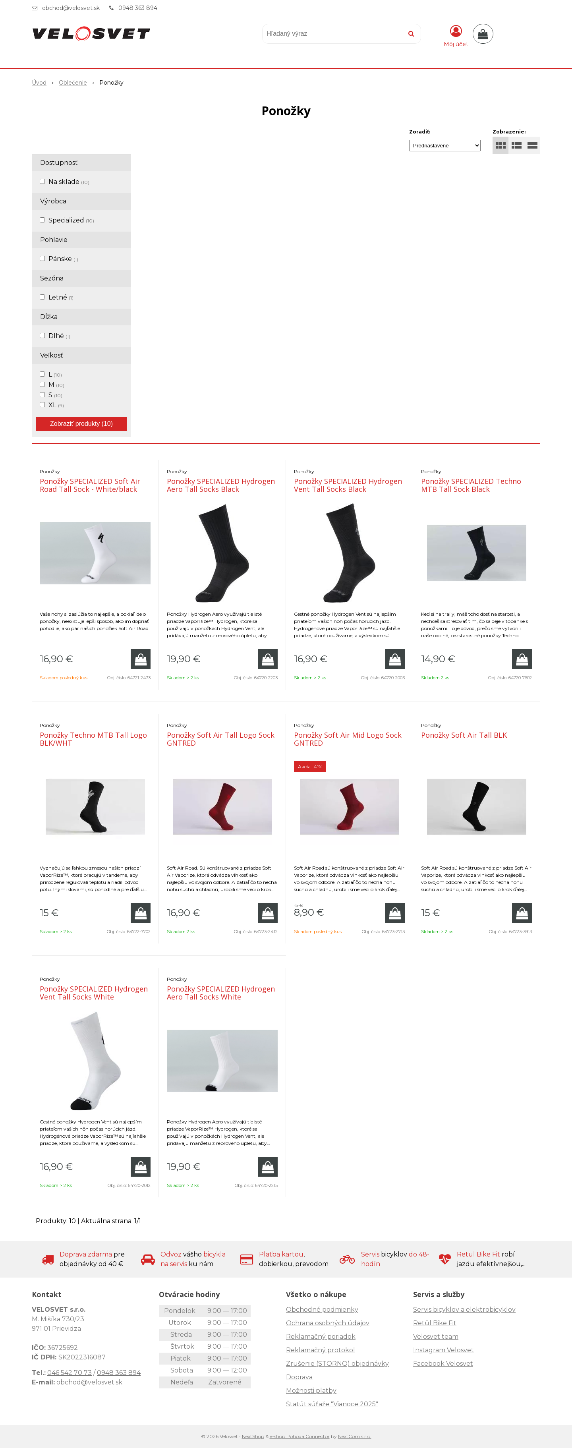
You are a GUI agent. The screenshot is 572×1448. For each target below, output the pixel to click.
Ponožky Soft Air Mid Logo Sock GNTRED (348, 739)
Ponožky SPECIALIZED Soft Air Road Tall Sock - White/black (90, 485)
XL (56, 405)
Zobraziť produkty (81, 423)
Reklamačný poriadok (321, 1336)
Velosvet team (435, 1336)
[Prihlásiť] (456, 35)
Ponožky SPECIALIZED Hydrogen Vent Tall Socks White (94, 992)
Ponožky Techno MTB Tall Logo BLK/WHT (93, 739)
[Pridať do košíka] (141, 659)
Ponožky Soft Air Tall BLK (464, 735)
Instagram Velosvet (443, 1350)
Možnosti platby (311, 1390)
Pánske (63, 259)
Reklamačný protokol (320, 1350)
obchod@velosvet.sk (71, 8)
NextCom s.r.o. (354, 1436)
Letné (60, 297)
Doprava (299, 1377)
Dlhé (59, 336)
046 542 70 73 (69, 1372)
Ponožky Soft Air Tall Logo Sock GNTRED (220, 739)
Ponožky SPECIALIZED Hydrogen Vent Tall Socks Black (348, 485)
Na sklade (68, 182)
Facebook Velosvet (443, 1363)
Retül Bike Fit (434, 1323)
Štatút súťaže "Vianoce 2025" (332, 1404)
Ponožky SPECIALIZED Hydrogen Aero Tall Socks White (221, 992)
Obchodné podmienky (322, 1309)
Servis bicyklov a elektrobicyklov (464, 1309)
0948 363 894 (137, 8)
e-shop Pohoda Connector (300, 1436)
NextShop (253, 1436)
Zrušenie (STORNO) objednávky (337, 1363)
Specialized (71, 220)
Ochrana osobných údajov (327, 1323)
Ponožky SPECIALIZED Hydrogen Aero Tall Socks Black (221, 485)
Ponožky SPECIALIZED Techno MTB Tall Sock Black (471, 485)
